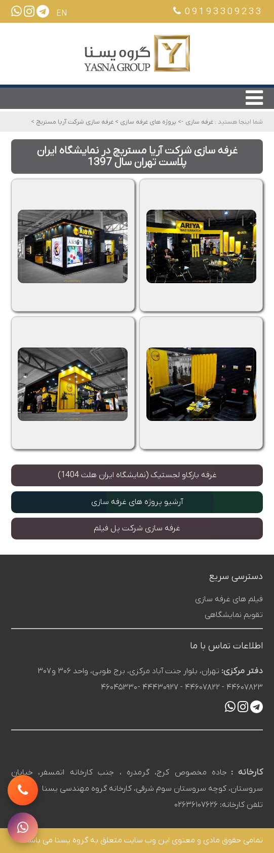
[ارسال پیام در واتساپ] (16, 14)
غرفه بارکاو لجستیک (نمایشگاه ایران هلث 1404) (137, 475)
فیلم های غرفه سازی (229, 599)
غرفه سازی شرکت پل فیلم (137, 528)
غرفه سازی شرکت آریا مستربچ (73, 122)
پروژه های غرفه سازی (147, 122)
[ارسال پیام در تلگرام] (42, 14)
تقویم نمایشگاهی (234, 615)
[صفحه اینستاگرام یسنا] (29, 14)
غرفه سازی (199, 122)
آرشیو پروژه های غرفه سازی (137, 502)
